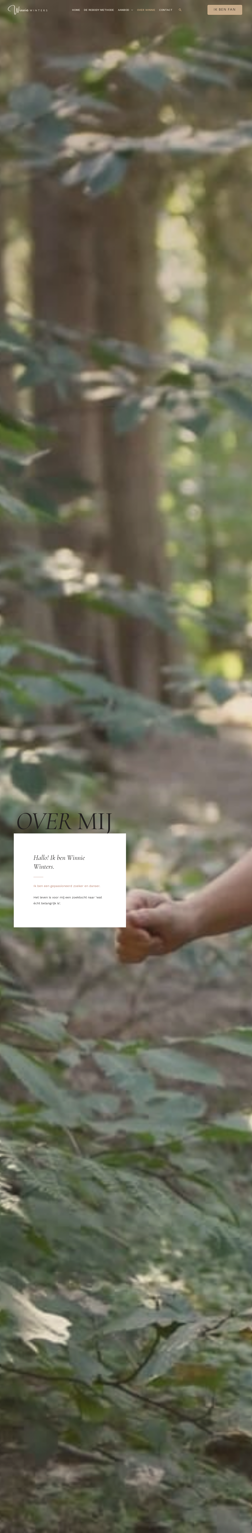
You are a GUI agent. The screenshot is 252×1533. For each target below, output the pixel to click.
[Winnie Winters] (27, 9)
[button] (131, 10)
